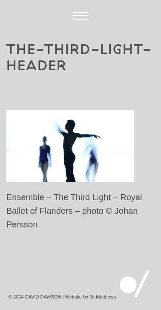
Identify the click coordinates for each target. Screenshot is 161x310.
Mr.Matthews (102, 296)
